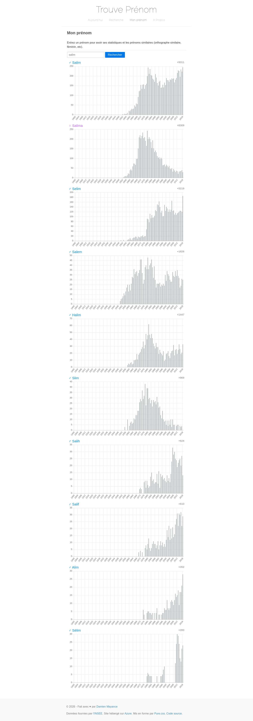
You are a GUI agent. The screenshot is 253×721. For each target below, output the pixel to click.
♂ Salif (74, 504)
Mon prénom (138, 20)
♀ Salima (76, 126)
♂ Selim (75, 189)
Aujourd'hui (95, 20)
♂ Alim (74, 567)
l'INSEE (97, 713)
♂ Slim (74, 378)
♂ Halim (75, 315)
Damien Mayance (107, 706)
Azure (128, 713)
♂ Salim (75, 62)
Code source (174, 713)
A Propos (159, 20)
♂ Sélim (75, 630)
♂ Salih (74, 441)
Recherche (116, 20)
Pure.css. (160, 713)
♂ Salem (75, 252)
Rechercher (115, 54)
